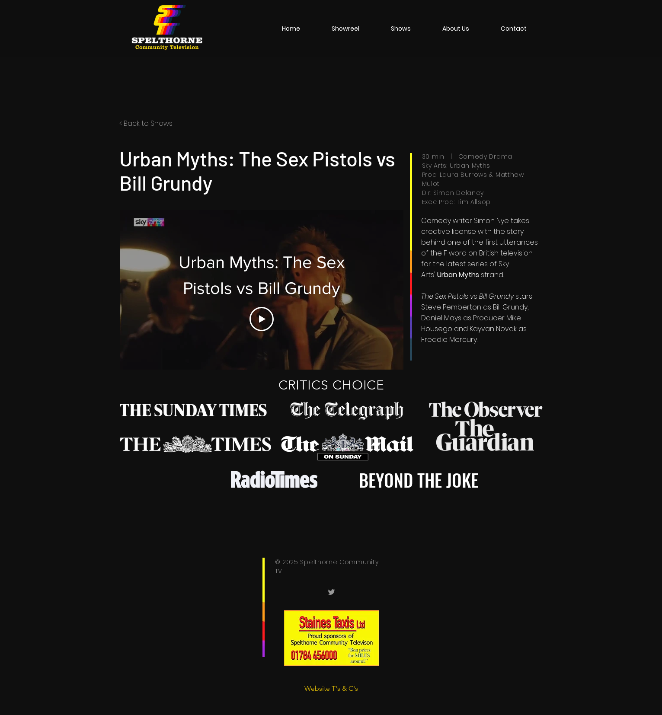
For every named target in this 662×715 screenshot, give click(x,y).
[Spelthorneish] (331, 592)
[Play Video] (261, 319)
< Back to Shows (146, 123)
